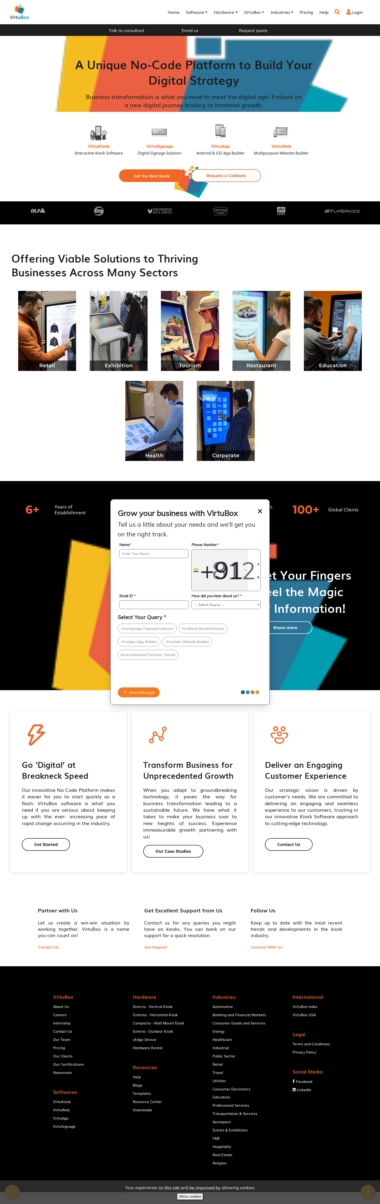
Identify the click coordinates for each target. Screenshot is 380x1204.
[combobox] (220, 570)
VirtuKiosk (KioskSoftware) (203, 628)
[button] (152, 175)
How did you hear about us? (216, 596)
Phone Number (205, 544)
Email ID (127, 596)
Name (125, 544)
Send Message (139, 692)
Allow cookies (190, 1196)
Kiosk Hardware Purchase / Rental (148, 655)
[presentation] (149, 676)
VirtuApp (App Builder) (139, 641)
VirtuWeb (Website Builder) (187, 641)
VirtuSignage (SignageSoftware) (147, 628)
